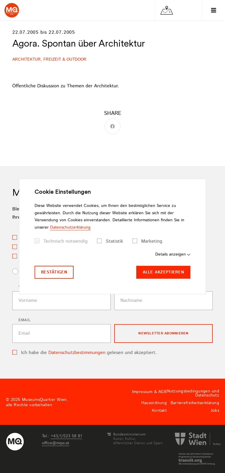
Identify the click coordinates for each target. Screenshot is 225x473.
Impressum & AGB (149, 392)
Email (24, 320)
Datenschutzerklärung (70, 227)
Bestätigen (54, 272)
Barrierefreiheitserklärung (195, 403)
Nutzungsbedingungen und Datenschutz (193, 393)
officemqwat (55, 443)
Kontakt (159, 411)
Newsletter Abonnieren (163, 333)
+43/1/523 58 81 (66, 436)
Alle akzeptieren (163, 272)
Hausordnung (154, 403)
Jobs (215, 411)
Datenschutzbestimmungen (76, 352)
